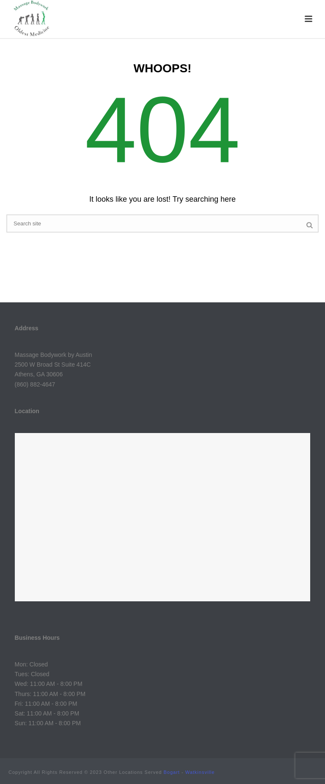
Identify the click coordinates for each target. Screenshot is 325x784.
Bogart (172, 772)
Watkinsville (200, 772)
